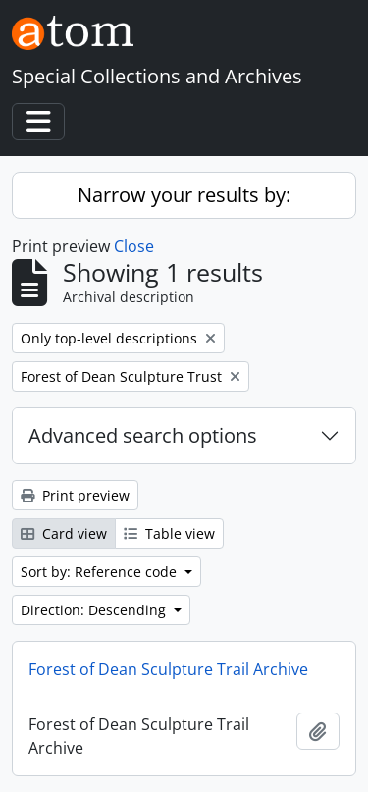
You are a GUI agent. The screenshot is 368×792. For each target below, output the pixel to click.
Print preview (75, 495)
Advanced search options (142, 435)
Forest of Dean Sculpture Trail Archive (168, 669)
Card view (64, 533)
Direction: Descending (95, 610)
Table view (169, 533)
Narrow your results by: (184, 195)
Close (134, 246)
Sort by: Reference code (101, 571)
